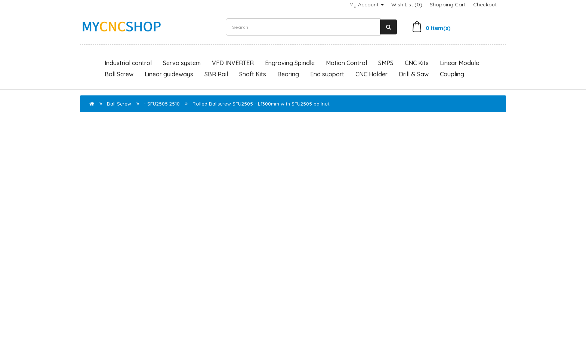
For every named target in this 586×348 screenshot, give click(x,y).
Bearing (288, 74)
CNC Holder (371, 74)
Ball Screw (119, 74)
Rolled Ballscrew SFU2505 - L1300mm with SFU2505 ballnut (261, 104)
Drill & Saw (414, 74)
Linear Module (459, 63)
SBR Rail (216, 74)
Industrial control (128, 63)
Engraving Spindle (290, 63)
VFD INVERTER (233, 63)
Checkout (485, 4)
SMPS (386, 63)
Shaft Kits (252, 74)
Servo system (182, 63)
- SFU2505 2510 (162, 104)
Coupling (452, 74)
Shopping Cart (448, 4)
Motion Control (346, 63)
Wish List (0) (406, 4)
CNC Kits (417, 63)
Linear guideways (169, 74)
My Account (366, 4)
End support (327, 74)
